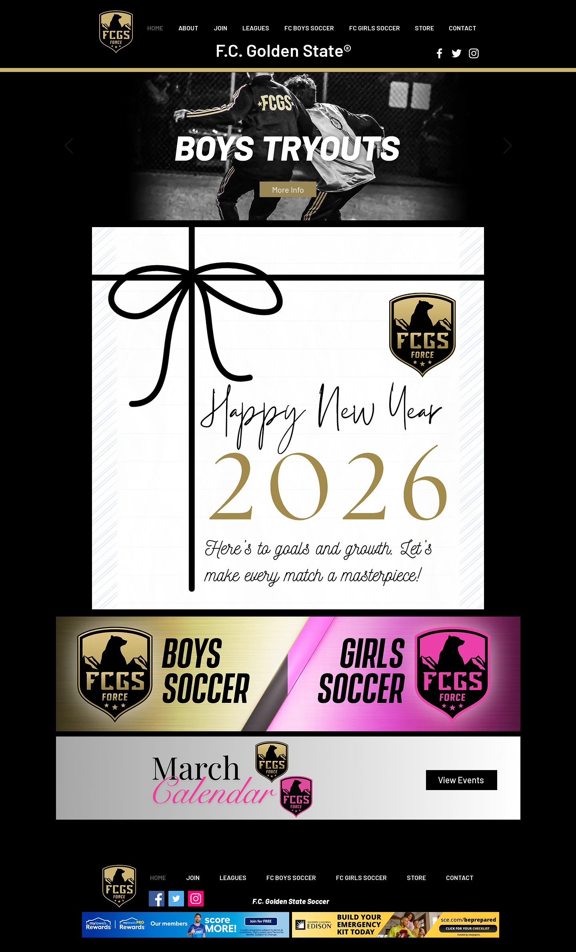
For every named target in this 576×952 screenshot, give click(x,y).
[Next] (508, 146)
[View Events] (461, 780)
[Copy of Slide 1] (277, 210)
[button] (188, 28)
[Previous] (69, 146)
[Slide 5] (300, 210)
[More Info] (288, 189)
